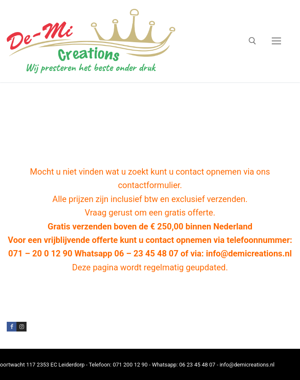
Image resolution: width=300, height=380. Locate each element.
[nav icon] (276, 41)
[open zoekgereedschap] (252, 41)
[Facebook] (11, 326)
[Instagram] (21, 326)
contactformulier (149, 185)
